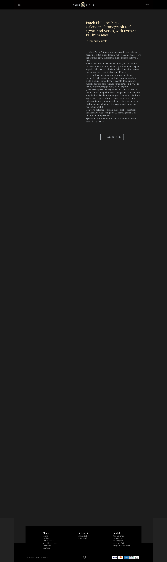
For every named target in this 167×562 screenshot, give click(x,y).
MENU (147, 4)
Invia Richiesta (112, 137)
